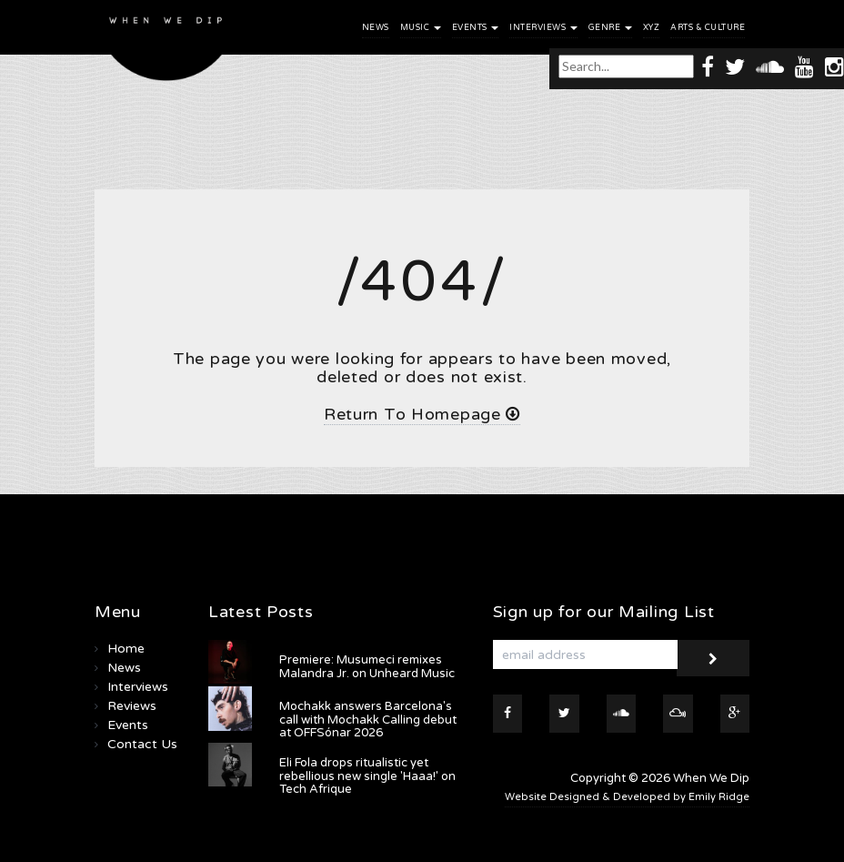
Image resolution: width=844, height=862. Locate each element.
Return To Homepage (422, 414)
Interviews (543, 28)
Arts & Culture (707, 28)
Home (126, 648)
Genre (610, 28)
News (375, 28)
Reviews (131, 706)
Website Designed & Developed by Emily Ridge (627, 797)
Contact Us (142, 744)
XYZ (651, 28)
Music (420, 28)
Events (475, 28)
